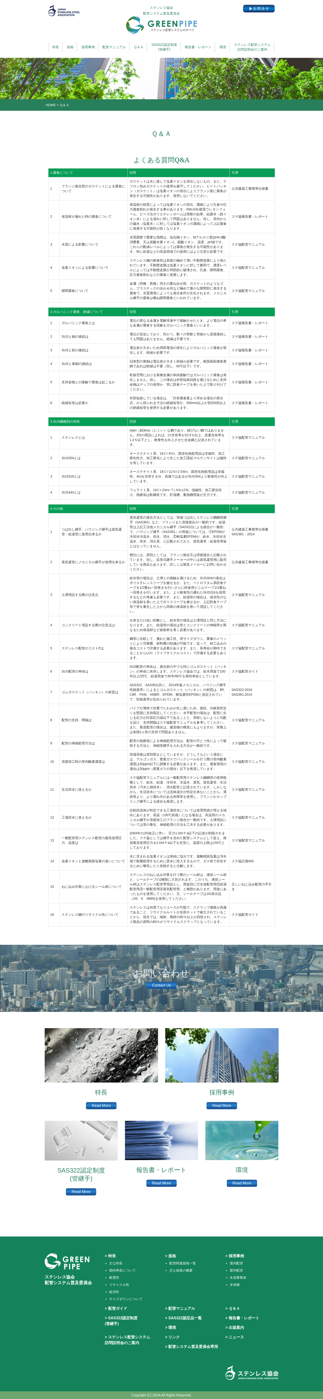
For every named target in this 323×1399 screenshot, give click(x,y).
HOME (51, 105)
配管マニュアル (114, 47)
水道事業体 (238, 1277)
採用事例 (88, 47)
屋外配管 (236, 1270)
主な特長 (115, 1263)
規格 (70, 47)
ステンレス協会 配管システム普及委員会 (161, 20)
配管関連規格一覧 (182, 1263)
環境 (222, 47)
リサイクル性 (119, 1285)
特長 (55, 47)
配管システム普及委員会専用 (193, 1347)
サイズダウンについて (126, 1299)
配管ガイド (117, 1308)
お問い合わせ (161, 973)
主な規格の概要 (181, 1270)
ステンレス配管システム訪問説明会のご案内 (252, 47)
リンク (174, 1337)
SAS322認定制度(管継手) (164, 47)
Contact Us (161, 985)
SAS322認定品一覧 (185, 1318)
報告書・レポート (198, 47)
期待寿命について (122, 1270)
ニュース (236, 1337)
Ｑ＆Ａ (138, 47)
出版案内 (236, 1327)
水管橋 (235, 1285)
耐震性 (114, 1277)
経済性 (114, 1292)
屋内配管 (236, 1263)
